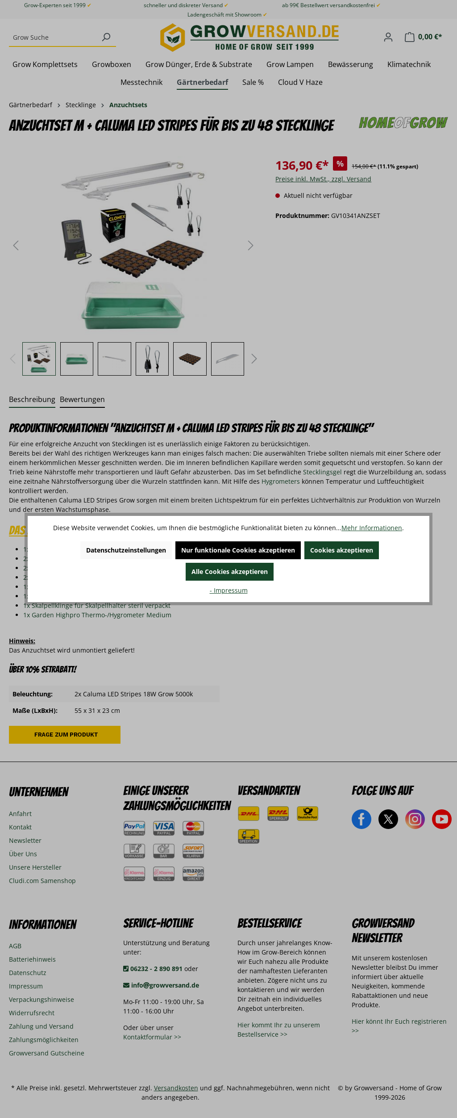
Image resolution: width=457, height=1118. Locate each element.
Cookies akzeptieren (341, 550)
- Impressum (229, 590)
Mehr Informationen (371, 527)
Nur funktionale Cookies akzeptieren (238, 550)
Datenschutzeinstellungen (126, 550)
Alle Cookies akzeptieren (229, 571)
